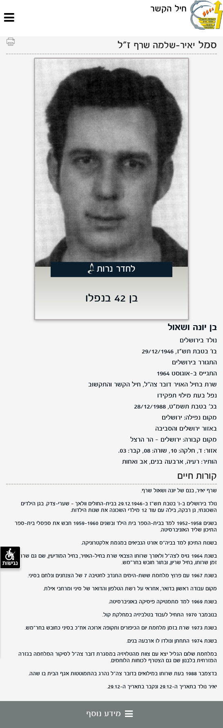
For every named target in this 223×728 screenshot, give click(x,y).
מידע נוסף (111, 714)
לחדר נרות (116, 269)
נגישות (10, 557)
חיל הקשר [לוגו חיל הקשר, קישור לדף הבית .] (168, 9)
